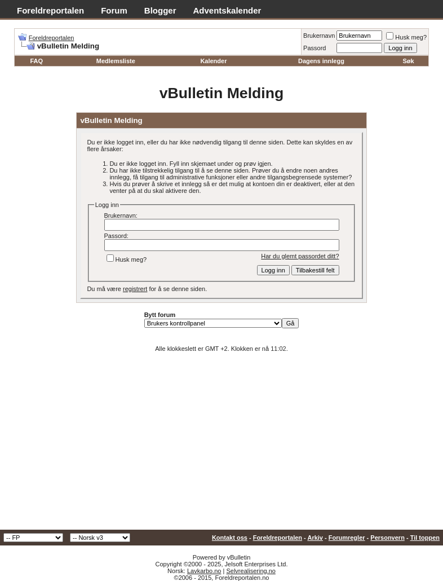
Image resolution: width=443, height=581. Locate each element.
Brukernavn (319, 35)
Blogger (160, 10)
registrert (135, 288)
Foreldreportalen (50, 10)
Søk (408, 61)
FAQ (36, 61)
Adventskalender (227, 10)
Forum (114, 10)
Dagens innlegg (321, 61)
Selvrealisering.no (250, 570)
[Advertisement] (221, 445)
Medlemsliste (115, 61)
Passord (314, 48)
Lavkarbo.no (204, 570)
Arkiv (315, 537)
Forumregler (347, 537)
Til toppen (425, 537)
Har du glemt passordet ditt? (300, 256)
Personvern (387, 537)
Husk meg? (406, 37)
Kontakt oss (229, 537)
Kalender (213, 61)
